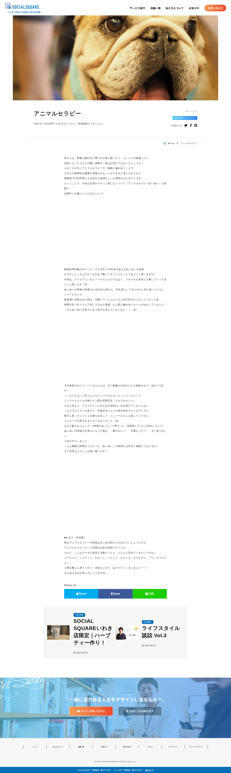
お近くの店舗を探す (140, 711)
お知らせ (194, 8)
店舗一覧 (155, 8)
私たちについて (175, 8)
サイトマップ (173, 747)
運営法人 (149, 770)
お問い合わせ (215, 8)
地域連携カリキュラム (185, 118)
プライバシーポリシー (196, 747)
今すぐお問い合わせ (91, 711)
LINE (149, 593)
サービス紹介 (137, 8)
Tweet (81, 593)
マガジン (150, 747)
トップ (35, 747)
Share (115, 593)
